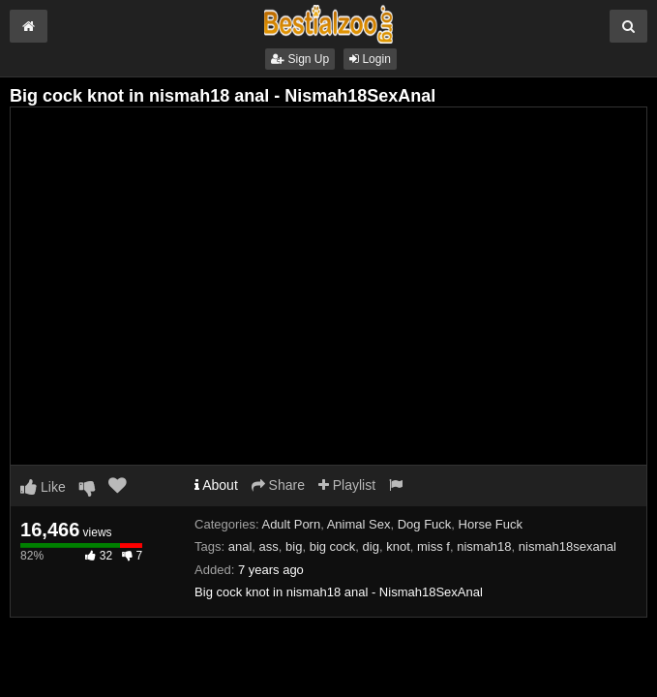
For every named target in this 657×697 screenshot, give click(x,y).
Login (370, 59)
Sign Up (300, 59)
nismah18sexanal (567, 546)
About (216, 485)
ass (269, 546)
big (293, 546)
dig (371, 546)
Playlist (346, 485)
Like (43, 487)
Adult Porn (290, 524)
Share (278, 485)
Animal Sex (359, 524)
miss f (433, 546)
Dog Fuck (425, 524)
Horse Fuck (491, 524)
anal (240, 546)
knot (398, 546)
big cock (333, 546)
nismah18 (484, 546)
